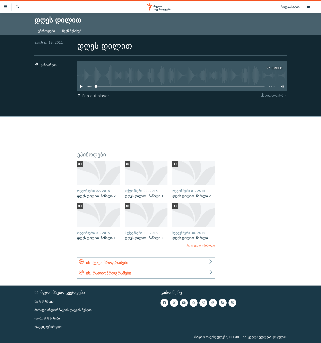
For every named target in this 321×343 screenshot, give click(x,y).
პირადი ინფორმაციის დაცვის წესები (63, 309)
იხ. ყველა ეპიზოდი (200, 245)
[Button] (46, 65)
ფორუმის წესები (47, 318)
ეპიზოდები (46, 31)
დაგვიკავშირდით (48, 326)
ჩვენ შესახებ (71, 31)
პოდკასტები (290, 7)
